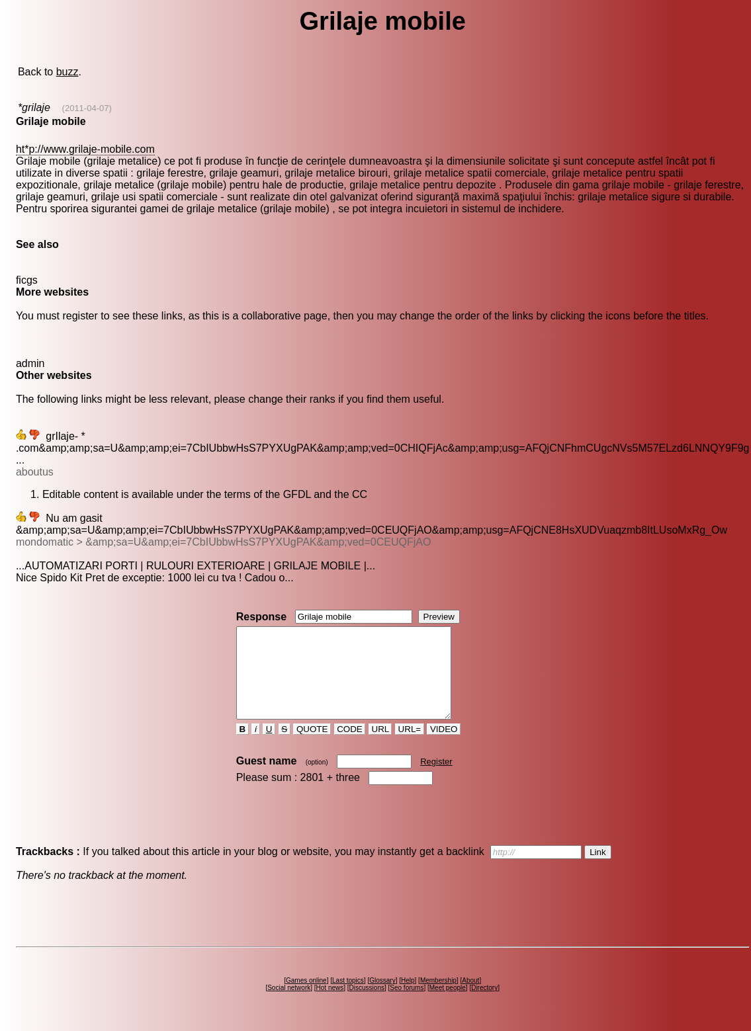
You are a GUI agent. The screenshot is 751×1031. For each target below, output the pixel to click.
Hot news (330, 1005)
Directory (484, 1005)
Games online (306, 998)
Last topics (348, 998)
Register (436, 779)
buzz (67, 71)
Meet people (447, 1005)
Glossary (382, 998)
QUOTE (312, 747)
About (470, 998)
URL (380, 747)
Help (408, 998)
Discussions (366, 1005)
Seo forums (406, 1005)
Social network (288, 1005)
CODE (350, 747)
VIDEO (443, 747)
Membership (438, 998)
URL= (409, 747)
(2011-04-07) (87, 108)
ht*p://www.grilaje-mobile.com (85, 149)
